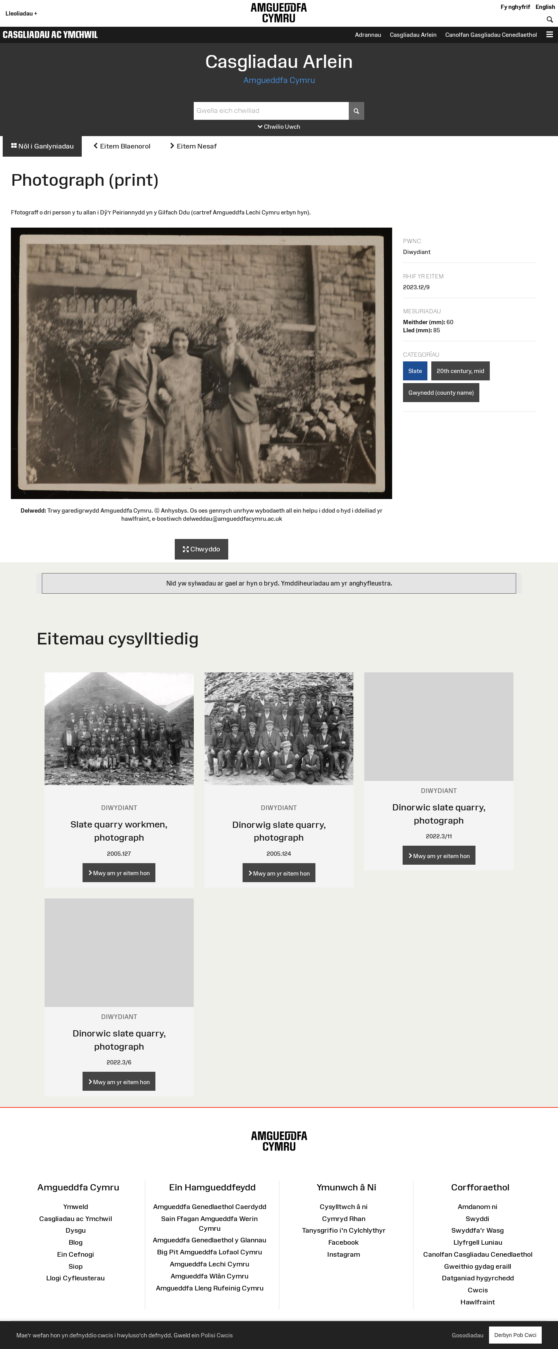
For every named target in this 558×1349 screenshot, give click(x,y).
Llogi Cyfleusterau (75, 1278)
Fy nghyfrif (515, 6)
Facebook (343, 1242)
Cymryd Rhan (343, 1219)
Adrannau (368, 34)
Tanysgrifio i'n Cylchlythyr (344, 1230)
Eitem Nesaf (193, 146)
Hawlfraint (477, 1302)
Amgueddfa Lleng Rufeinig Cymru (210, 1288)
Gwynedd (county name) (441, 392)
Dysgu (75, 1230)
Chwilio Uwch (279, 127)
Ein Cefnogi (75, 1254)
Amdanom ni (478, 1207)
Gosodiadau (468, 1335)
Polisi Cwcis (217, 1335)
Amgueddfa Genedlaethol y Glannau (209, 1240)
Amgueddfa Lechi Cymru (209, 1264)
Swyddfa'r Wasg (477, 1230)
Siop (76, 1266)
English (545, 6)
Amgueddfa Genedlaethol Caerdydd (209, 1207)
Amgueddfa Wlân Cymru (209, 1276)
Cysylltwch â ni (344, 1207)
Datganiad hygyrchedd (478, 1278)
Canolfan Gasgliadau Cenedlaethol (491, 34)
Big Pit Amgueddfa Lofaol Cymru (209, 1252)
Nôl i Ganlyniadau (42, 146)
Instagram (343, 1254)
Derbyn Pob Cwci (515, 1335)
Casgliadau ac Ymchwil (50, 34)
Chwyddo (201, 549)
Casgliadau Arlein (413, 34)
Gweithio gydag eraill (477, 1266)
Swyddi (477, 1219)
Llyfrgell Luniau (477, 1242)
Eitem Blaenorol (121, 146)
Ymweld (75, 1207)
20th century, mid (460, 371)
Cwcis (478, 1290)
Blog (76, 1242)
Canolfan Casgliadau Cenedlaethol (477, 1254)
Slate (415, 371)
